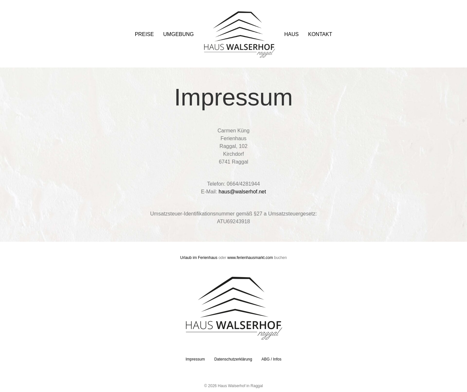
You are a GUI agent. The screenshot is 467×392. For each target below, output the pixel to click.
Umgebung (178, 34)
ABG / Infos (271, 359)
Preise (144, 34)
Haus (291, 34)
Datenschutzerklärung (233, 359)
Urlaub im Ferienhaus (199, 257)
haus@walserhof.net (242, 191)
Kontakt (320, 34)
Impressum (195, 359)
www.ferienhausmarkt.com (250, 257)
